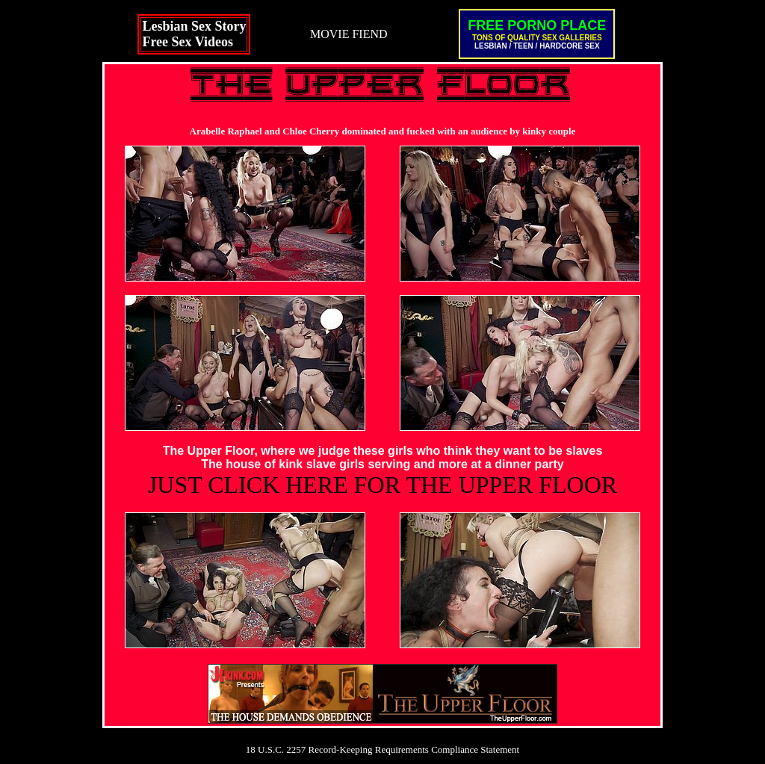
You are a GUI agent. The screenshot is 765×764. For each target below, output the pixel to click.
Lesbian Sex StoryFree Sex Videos (194, 34)
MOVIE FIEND (349, 34)
